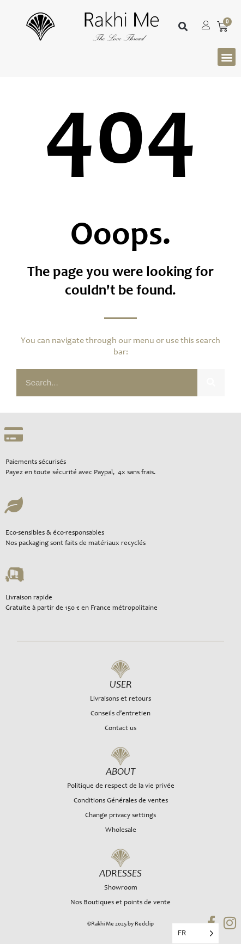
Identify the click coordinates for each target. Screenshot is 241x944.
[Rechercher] (211, 382)
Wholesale (120, 830)
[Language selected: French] (195, 933)
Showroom (120, 888)
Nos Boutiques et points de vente (120, 902)
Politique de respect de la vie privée (120, 786)
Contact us (120, 728)
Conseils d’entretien (120, 714)
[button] (182, 27)
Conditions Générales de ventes (121, 801)
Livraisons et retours (120, 699)
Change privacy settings (120, 815)
